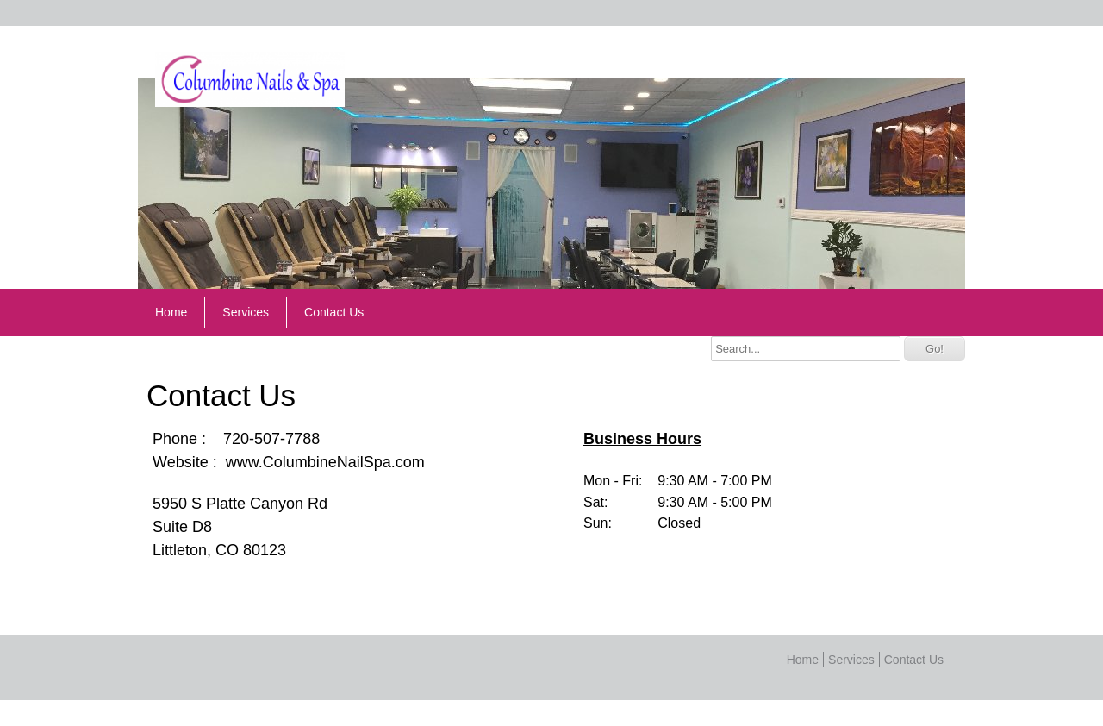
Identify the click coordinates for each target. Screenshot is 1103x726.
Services (245, 312)
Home (171, 312)
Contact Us (334, 312)
